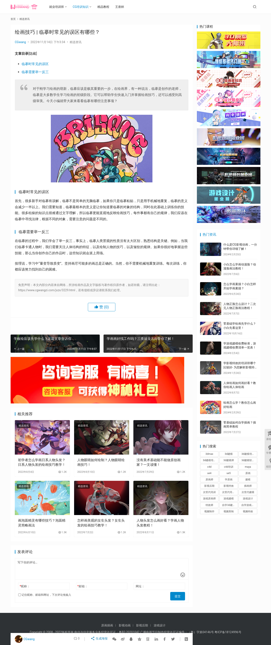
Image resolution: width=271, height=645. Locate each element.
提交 (179, 594)
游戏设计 (160, 625)
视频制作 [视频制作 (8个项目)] (209, 511)
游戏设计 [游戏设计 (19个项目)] (248, 498)
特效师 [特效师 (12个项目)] (209, 505)
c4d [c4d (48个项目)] (209, 466)
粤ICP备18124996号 (227, 632)
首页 (13, 19)
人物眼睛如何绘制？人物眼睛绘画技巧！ (101, 462)
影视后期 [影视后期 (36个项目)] (209, 485)
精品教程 (107, 6)
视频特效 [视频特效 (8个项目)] (248, 511)
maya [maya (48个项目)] (248, 466)
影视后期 (142, 625)
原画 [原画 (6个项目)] (247, 473)
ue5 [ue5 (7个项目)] (229, 473)
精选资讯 (76, 42)
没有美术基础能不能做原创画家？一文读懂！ (159, 462)
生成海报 (99, 639)
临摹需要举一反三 (35, 72)
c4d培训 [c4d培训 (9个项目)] (228, 466)
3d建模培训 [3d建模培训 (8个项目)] (247, 453)
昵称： (25, 586)
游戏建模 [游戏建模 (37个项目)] (229, 498)
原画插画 (107, 625)
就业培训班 (60, 6)
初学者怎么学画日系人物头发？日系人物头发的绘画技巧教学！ (41, 462)
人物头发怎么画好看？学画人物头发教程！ (160, 522)
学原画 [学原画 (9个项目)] (228, 479)
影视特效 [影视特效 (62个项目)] (229, 485)
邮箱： (82, 586)
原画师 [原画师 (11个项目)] (209, 479)
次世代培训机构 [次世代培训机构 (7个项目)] (230, 492)
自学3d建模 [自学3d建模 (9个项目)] (228, 505)
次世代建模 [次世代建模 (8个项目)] (248, 492)
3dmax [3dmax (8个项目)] (209, 453)
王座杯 (123, 6)
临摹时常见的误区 (35, 64)
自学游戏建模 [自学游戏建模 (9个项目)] (249, 505)
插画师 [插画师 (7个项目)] (248, 485)
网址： (140, 586)
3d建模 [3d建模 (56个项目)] (229, 453)
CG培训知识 (85, 6)
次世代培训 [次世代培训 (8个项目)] (209, 492)
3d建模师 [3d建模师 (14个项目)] (228, 460)
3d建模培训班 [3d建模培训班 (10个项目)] (210, 460)
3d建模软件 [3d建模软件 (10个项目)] (247, 460)
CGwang (20, 42)
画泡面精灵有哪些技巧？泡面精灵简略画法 (41, 522)
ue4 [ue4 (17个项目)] (209, 473)
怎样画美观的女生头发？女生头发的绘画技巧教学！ (101, 522)
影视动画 (125, 625)
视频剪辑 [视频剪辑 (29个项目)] (229, 511)
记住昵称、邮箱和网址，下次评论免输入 (44, 594)
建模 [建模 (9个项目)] (247, 479)
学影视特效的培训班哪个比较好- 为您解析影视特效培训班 (239, 367)
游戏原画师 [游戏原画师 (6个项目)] (209, 498)
